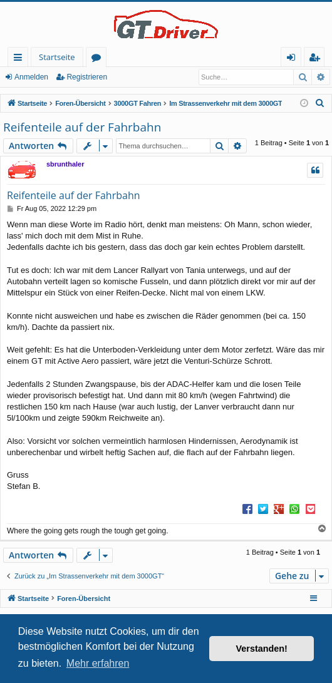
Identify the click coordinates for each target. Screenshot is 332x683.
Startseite (57, 57)
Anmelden (31, 77)
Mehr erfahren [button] (98, 663)
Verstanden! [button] (262, 649)
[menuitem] (320, 103)
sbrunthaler (65, 164)
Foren (98, 59)
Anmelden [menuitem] (294, 59)
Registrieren (86, 77)
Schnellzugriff (20, 59)
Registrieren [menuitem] (317, 59)
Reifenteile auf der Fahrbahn (82, 127)
